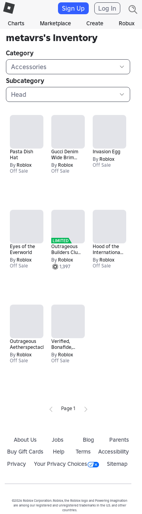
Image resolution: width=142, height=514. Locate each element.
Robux (127, 23)
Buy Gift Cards (25, 451)
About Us (25, 439)
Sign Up (73, 8)
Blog (88, 439)
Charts (16, 23)
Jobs (58, 439)
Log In (107, 8)
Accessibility (113, 451)
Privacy (16, 463)
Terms (83, 451)
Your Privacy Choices (66, 463)
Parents (119, 439)
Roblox (24, 165)
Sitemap (117, 463)
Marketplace (55, 23)
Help (58, 451)
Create (94, 23)
